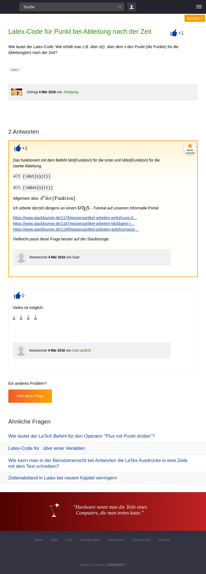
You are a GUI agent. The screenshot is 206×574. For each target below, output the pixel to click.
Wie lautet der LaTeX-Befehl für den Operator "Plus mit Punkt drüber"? (81, 436)
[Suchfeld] (71, 6)
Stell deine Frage (30, 396)
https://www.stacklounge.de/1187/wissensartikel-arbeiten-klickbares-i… (74, 223)
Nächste (194, 18)
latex (15, 69)
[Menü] (199, 7)
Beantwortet (38, 257)
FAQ (69, 540)
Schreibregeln (90, 540)
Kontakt (164, 540)
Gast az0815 (81, 350)
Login (131, 6)
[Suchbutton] (120, 6)
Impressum (116, 540)
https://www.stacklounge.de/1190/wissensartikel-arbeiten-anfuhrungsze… (76, 229)
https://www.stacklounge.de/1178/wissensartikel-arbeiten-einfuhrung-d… (75, 217)
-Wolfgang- (71, 92)
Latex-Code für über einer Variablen (46, 448)
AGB (54, 540)
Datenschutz (141, 540)
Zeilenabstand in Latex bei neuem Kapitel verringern (62, 478)
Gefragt (32, 92)
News (39, 540)
